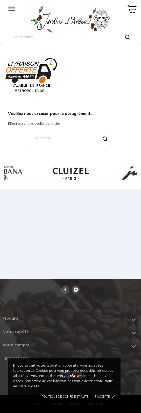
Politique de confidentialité (64, 397)
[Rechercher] (70, 138)
